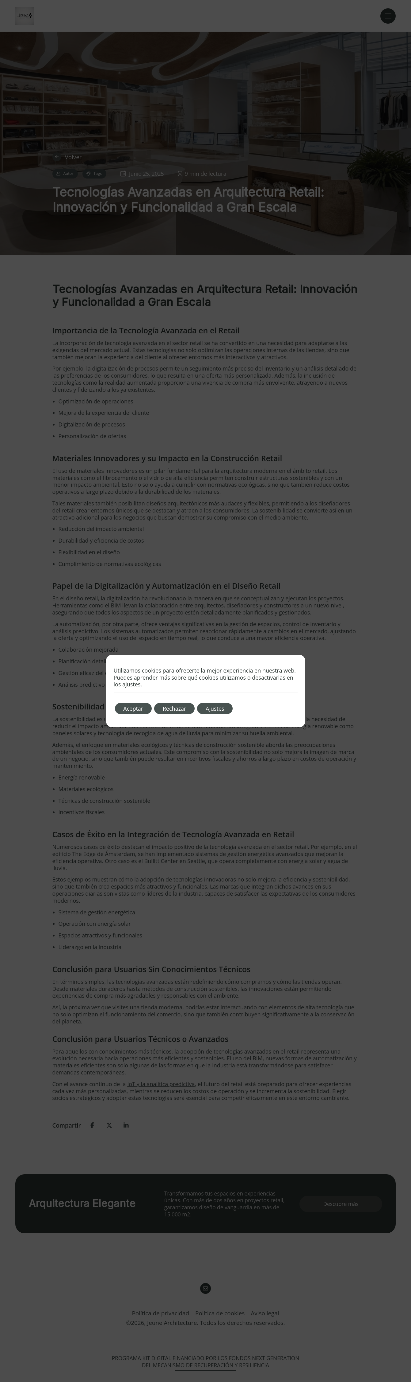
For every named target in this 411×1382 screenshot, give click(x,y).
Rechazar (176, 708)
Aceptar (134, 708)
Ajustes (218, 708)
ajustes (131, 684)
